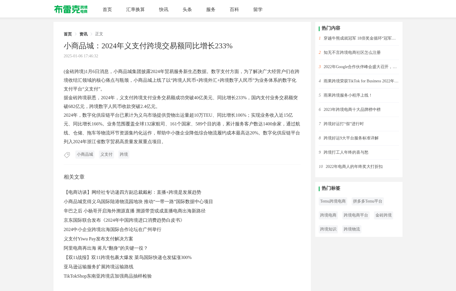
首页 (107, 9)
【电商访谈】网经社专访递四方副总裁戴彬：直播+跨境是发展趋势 (132, 192)
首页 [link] (68, 34)
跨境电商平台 (356, 215)
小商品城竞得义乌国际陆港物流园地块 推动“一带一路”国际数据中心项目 (138, 201)
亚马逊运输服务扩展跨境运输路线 (98, 266)
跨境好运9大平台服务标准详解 (351, 138)
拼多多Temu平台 (368, 201)
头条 (187, 9)
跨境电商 (328, 215)
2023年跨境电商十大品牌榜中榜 (352, 109)
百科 (234, 9)
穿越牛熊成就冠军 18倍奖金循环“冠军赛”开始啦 (361, 38)
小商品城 (85, 154)
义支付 (106, 154)
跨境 (124, 154)
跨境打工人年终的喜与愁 (346, 152)
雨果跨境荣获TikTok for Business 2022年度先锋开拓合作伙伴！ (361, 81)
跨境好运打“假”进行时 (344, 124)
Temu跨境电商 (333, 201)
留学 (258, 9)
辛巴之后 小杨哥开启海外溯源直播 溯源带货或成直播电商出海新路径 (135, 210)
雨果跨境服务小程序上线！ (348, 95)
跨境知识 (328, 229)
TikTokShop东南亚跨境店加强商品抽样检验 (108, 276)
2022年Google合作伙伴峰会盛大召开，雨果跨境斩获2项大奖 (361, 67)
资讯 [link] (83, 34)
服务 (210, 9)
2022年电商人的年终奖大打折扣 (354, 166)
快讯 (163, 9)
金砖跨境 (383, 215)
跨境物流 (352, 229)
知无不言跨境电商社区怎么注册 (352, 52)
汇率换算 (135, 9)
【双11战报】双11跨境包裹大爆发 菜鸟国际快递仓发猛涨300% (128, 257)
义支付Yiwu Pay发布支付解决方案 (98, 238)
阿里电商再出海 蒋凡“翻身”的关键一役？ (106, 248)
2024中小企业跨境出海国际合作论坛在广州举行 (112, 229)
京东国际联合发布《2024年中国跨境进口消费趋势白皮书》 (124, 220)
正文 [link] (99, 34)
